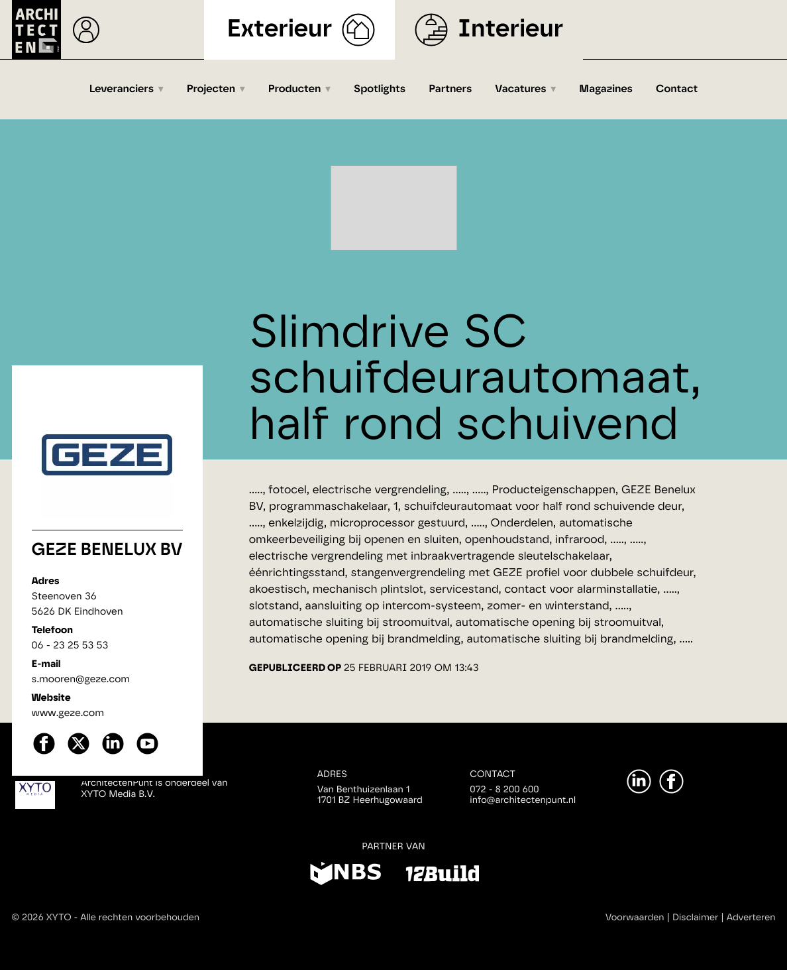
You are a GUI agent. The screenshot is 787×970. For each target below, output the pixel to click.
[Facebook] (671, 781)
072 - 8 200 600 (504, 789)
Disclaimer (695, 917)
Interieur (510, 29)
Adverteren (751, 917)
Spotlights (379, 89)
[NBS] (345, 876)
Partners (450, 89)
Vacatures (520, 89)
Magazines (606, 89)
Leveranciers (121, 89)
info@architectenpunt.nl (523, 800)
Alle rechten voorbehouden (139, 917)
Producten (294, 89)
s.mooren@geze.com (81, 679)
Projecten (211, 89)
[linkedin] (113, 753)
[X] (78, 753)
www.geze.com (68, 713)
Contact (677, 89)
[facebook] (44, 753)
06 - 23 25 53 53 (70, 645)
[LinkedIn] (639, 781)
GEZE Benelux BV (107, 550)
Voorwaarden (634, 917)
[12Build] (442, 876)
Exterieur (280, 29)
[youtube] (147, 753)
